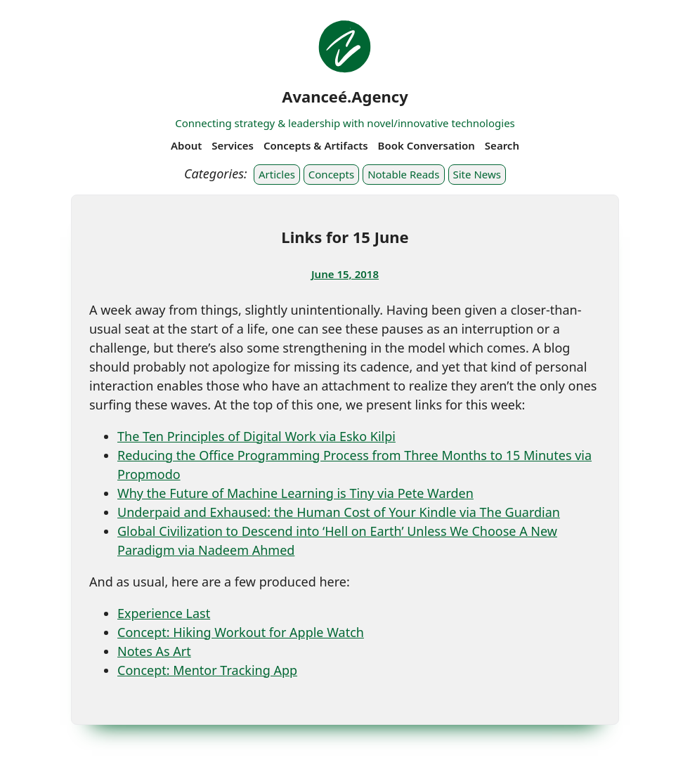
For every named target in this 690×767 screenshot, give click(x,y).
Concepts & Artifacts (315, 145)
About (186, 145)
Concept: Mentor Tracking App (207, 670)
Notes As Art (154, 651)
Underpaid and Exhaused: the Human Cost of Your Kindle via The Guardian (338, 512)
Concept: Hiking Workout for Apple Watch (240, 632)
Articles (277, 174)
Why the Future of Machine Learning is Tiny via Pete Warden (295, 493)
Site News (477, 174)
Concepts (331, 174)
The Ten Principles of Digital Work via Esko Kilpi (256, 436)
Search (502, 145)
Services (232, 145)
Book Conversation (426, 145)
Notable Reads (403, 174)
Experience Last (163, 613)
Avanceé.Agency (345, 96)
